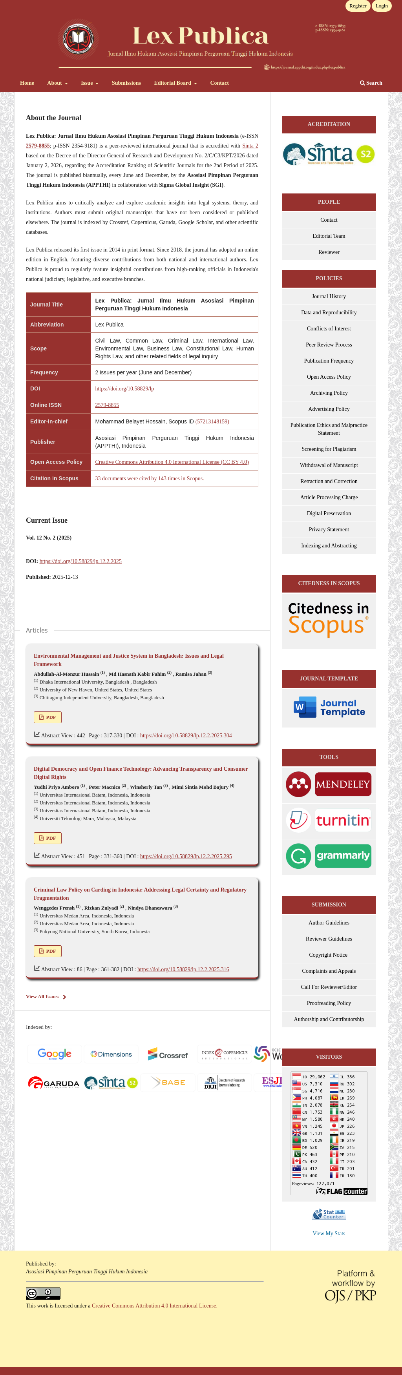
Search (371, 83)
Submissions (126, 83)
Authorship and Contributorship (329, 1019)
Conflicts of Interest (329, 329)
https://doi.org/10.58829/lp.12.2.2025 (81, 561)
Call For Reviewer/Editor (329, 987)
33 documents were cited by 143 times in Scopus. (149, 478)
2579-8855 (107, 405)
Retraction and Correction (328, 481)
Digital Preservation (329, 513)
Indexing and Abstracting (329, 546)
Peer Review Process (329, 345)
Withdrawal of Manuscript (329, 465)
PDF (50, 717)
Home (27, 83)
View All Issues (42, 996)
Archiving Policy (329, 393)
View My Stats (328, 1233)
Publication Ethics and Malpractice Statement (329, 429)
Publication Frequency (329, 361)
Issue (87, 83)
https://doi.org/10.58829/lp (124, 389)
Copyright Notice (329, 955)
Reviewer (329, 252)
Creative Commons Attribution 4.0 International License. (154, 1306)
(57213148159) (212, 422)
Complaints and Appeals (329, 971)
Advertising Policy (328, 409)
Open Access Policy (329, 377)
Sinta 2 (250, 146)
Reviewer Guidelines (329, 939)
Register (357, 6)
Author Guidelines (329, 923)
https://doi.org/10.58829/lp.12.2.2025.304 (186, 736)
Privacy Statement (329, 529)
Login (382, 6)
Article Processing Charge (329, 497)
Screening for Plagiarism (329, 449)
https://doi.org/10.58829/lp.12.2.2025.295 (186, 856)
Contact (219, 83)
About (55, 83)
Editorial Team (328, 236)
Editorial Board (173, 83)
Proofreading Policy (329, 1003)
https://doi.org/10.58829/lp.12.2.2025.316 (183, 969)
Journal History (329, 296)
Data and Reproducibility (329, 312)
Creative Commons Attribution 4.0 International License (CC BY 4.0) (172, 462)
